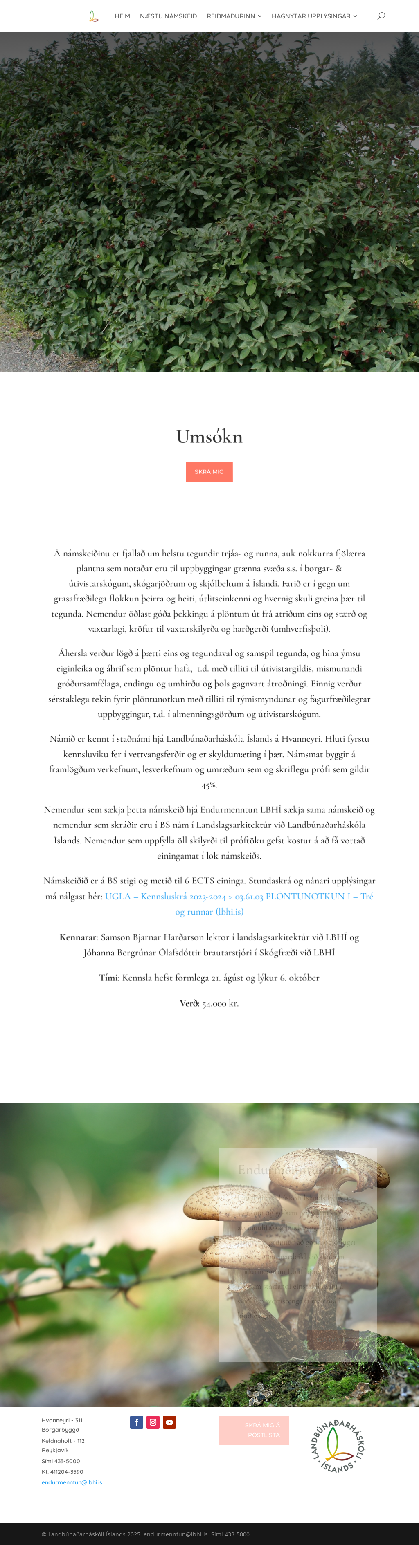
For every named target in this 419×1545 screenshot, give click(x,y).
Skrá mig (209, 472)
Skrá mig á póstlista (262, 1430)
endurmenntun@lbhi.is (72, 1482)
